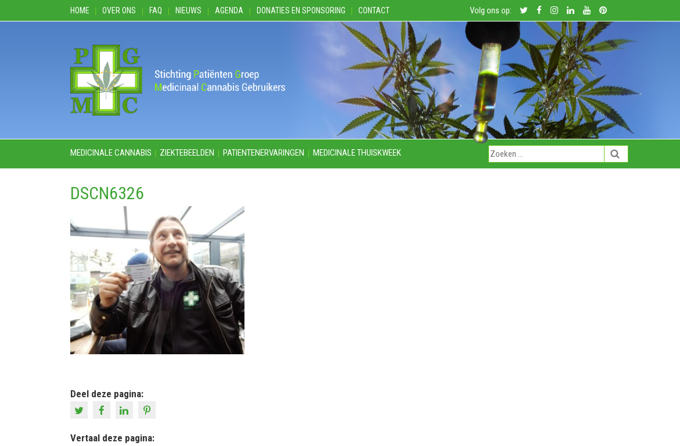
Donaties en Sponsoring (301, 10)
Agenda (229, 10)
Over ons (119, 10)
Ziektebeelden (187, 153)
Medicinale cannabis (111, 153)
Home (79, 10)
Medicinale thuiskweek (357, 153)
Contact (374, 10)
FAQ (155, 10)
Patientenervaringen (263, 153)
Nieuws (188, 10)
